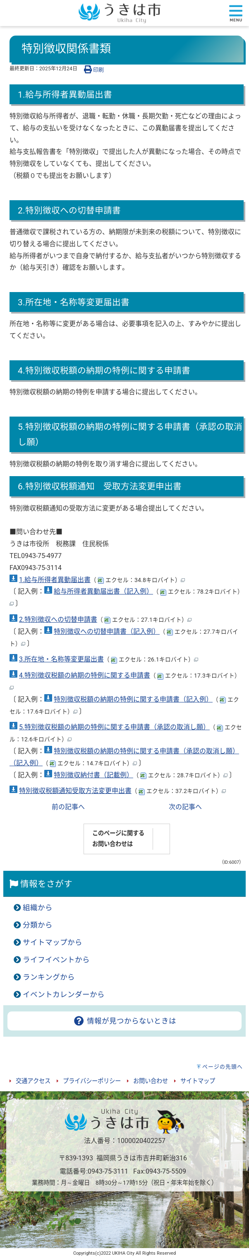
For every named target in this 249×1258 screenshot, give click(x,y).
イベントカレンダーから (64, 994)
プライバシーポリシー (92, 1081)
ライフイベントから (56, 960)
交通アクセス (33, 1081)
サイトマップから (52, 942)
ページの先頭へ (222, 1067)
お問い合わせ (150, 1081)
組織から (38, 907)
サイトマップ (197, 1081)
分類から (38, 925)
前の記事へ (68, 807)
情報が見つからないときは (124, 1021)
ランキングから (49, 977)
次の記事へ (185, 807)
